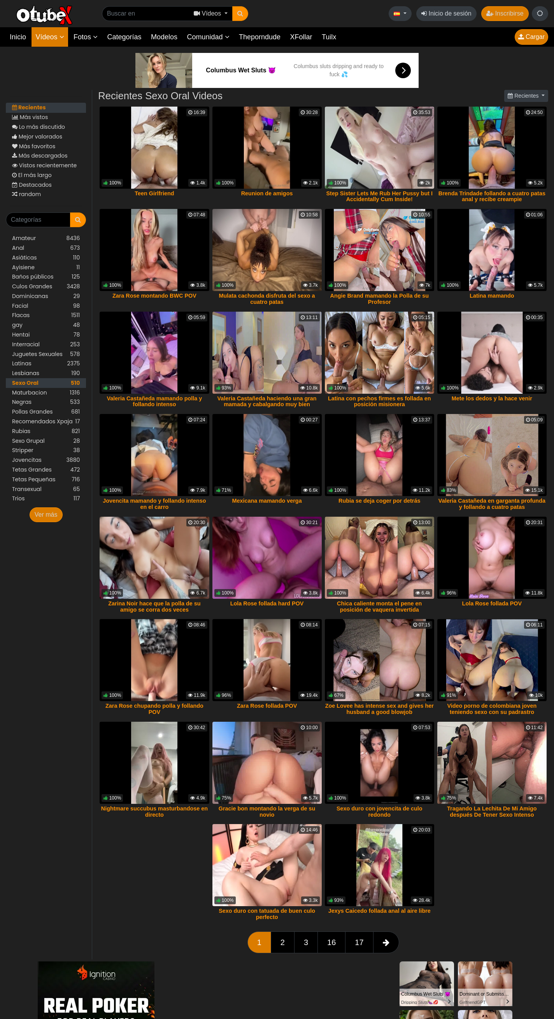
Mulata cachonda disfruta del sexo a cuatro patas (267, 299)
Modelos (164, 37)
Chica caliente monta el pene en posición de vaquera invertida (379, 606)
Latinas (46, 364)
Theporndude (260, 37)
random (26, 194)
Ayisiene (46, 267)
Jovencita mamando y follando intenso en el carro (154, 504)
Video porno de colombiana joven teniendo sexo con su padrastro (491, 709)
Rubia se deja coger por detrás (379, 501)
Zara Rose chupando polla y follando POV (154, 709)
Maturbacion (46, 393)
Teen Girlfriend (154, 193)
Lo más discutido (38, 127)
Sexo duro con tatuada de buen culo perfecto (267, 914)
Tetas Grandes (46, 470)
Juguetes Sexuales (46, 354)
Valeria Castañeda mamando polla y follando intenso (154, 401)
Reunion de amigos (267, 193)
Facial (46, 306)
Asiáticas (46, 258)
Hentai (46, 335)
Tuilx (329, 37)
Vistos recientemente (44, 165)
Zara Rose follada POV (267, 706)
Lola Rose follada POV (492, 603)
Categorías (124, 37)
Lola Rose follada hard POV (267, 603)
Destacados (32, 185)
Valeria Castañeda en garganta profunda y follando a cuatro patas (491, 504)
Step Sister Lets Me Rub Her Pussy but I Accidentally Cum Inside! (379, 196)
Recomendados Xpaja (46, 421)
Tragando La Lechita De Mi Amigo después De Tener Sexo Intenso (492, 811)
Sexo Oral (46, 383)
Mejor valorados (37, 136)
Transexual (46, 489)
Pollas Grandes (46, 412)
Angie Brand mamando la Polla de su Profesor (379, 299)
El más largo (32, 175)
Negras (46, 402)
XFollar (301, 37)
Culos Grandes (46, 286)
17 (359, 942)
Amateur (46, 238)
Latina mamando (492, 296)
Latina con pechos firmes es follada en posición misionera (379, 401)
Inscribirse (504, 13)
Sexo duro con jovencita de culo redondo (380, 811)
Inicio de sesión (446, 13)
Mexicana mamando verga (267, 501)
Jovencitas (46, 460)
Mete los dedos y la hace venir (492, 398)
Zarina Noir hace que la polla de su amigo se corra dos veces (154, 606)
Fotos (86, 37)
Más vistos (30, 117)
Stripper (46, 450)
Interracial (46, 344)
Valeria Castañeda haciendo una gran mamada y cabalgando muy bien (267, 401)
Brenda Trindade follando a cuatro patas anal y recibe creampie (491, 196)
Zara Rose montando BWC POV (154, 296)
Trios (46, 499)
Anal (46, 248)
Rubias (46, 431)
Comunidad (208, 37)
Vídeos (49, 37)
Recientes (29, 107)
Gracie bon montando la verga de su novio (267, 811)
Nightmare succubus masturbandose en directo (154, 811)
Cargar (531, 36)
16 (331, 942)
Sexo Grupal (46, 441)
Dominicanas (46, 296)
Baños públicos (46, 277)
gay (46, 325)
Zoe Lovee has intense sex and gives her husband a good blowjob (379, 709)
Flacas (46, 315)
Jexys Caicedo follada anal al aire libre (379, 911)
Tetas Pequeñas (46, 479)
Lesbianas (46, 373)
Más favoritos (33, 146)
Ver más (46, 514)
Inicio (18, 37)
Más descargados (40, 156)
